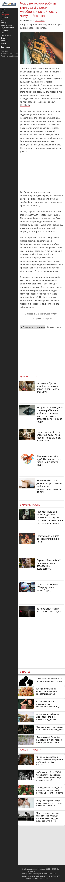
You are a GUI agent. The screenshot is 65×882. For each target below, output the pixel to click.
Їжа (2, 20)
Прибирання (36, 318)
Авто (3, 10)
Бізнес (3, 12)
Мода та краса (6, 25)
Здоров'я (4, 17)
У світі (3, 43)
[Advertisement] (41, 172)
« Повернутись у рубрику (33, 327)
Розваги (4, 33)
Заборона (31, 314)
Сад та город (6, 35)
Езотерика (40, 20)
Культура (4, 22)
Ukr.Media (25, 105)
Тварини (4, 41)
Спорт (3, 38)
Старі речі (48, 318)
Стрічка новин (54, 327)
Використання (44, 314)
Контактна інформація (10, 53)
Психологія (5, 30)
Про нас (4, 51)
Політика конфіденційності (12, 56)
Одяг (54, 314)
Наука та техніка (7, 28)
